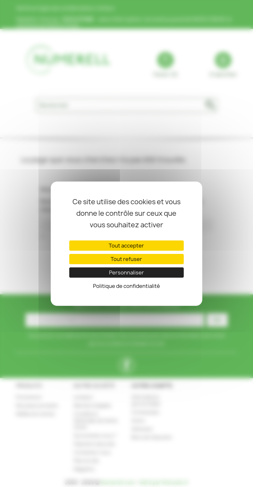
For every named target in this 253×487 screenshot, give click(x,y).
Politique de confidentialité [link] (126, 286)
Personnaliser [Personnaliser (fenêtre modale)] (126, 272)
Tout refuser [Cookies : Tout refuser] (126, 259)
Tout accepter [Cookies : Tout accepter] (126, 245)
